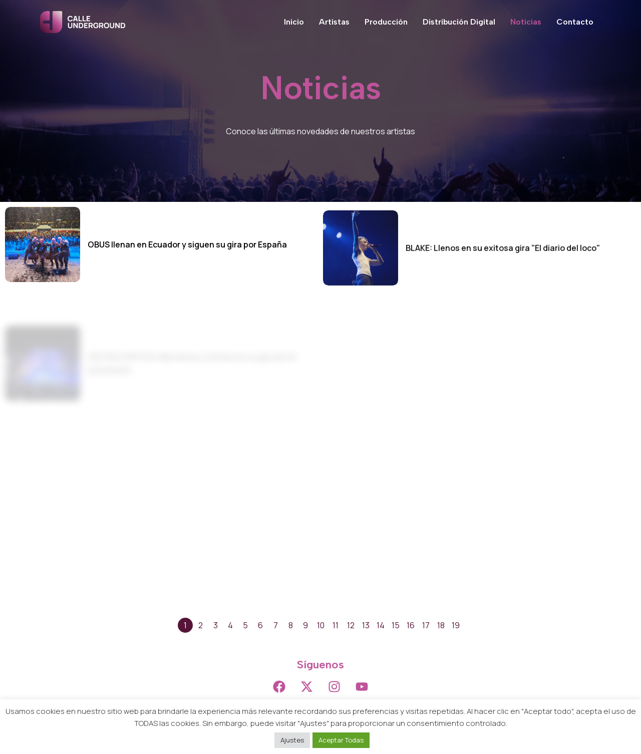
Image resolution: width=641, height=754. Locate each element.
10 (321, 625)
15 (396, 625)
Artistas (334, 22)
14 (381, 625)
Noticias (525, 22)
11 (336, 625)
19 (456, 625)
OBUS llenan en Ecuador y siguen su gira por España (187, 244)
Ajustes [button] (292, 739)
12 (351, 625)
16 (411, 625)
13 (366, 625)
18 (441, 625)
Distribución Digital (459, 22)
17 (426, 625)
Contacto (574, 22)
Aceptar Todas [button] (341, 739)
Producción (386, 22)
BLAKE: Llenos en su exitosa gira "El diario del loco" (503, 270)
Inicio (294, 22)
